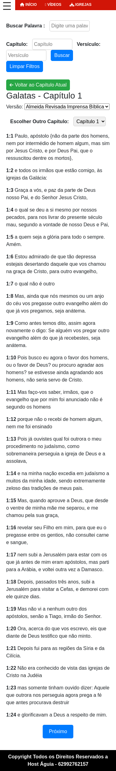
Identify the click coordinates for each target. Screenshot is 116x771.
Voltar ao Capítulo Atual (38, 84)
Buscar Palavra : (25, 25)
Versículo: (88, 44)
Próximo (58, 731)
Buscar (62, 55)
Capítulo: (17, 44)
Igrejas (81, 4)
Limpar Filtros (25, 66)
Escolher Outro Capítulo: (39, 121)
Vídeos (53, 4)
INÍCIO (28, 4)
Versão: (14, 106)
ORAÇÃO (29, 15)
